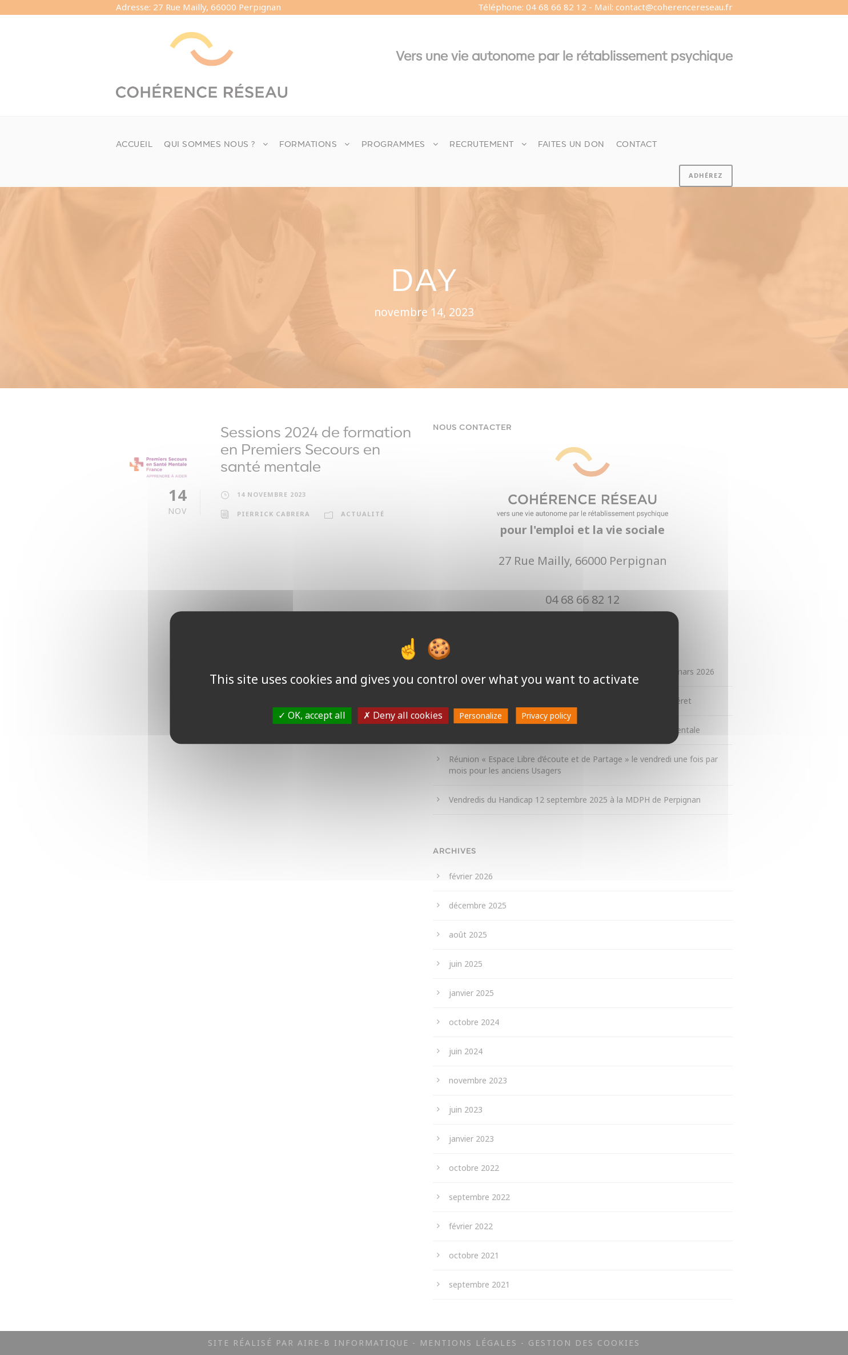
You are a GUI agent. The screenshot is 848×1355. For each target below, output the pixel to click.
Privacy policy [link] (546, 715)
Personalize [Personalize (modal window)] (480, 715)
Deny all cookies (403, 715)
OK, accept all (311, 715)
